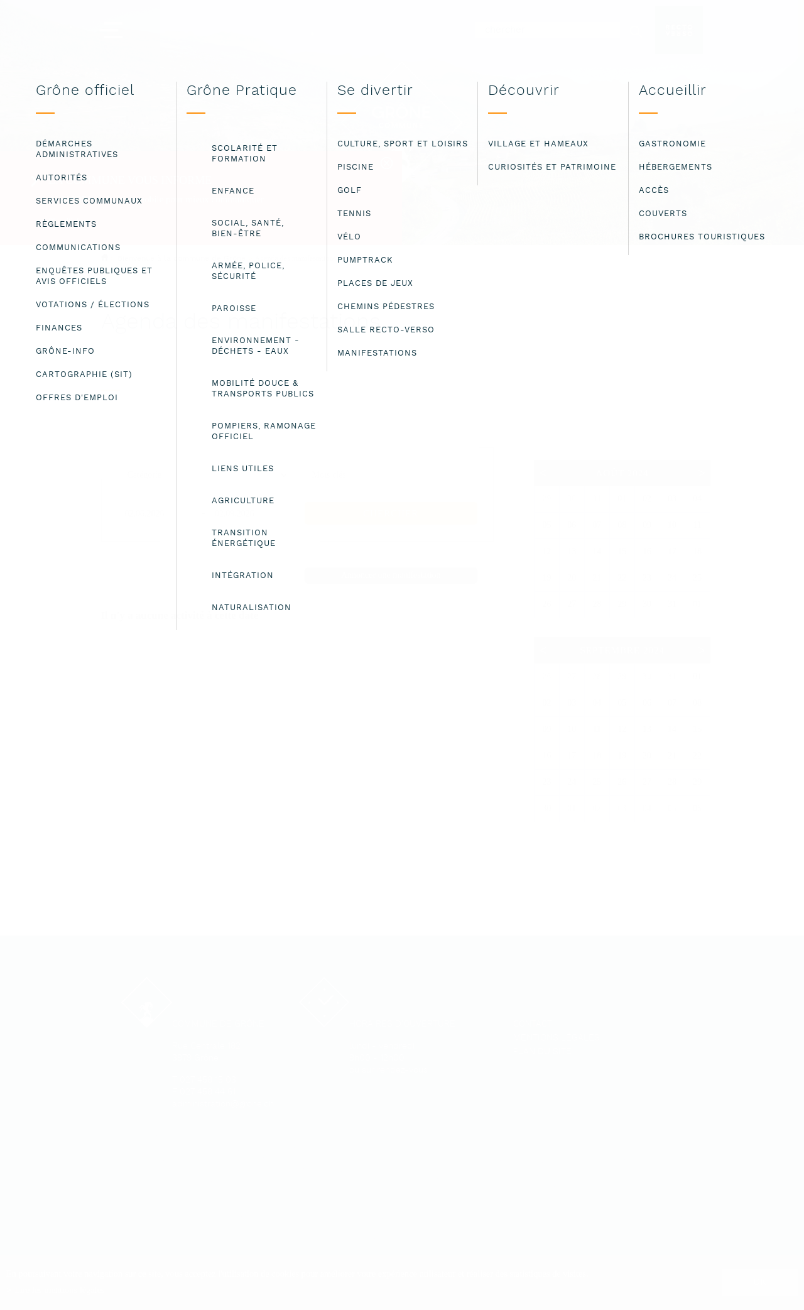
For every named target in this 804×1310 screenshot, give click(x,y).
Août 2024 (622, 473)
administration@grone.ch (223, 1104)
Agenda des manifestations (295, 258)
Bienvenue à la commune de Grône (181, 258)
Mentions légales (556, 1038)
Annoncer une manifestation (391, 575)
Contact (532, 1024)
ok (760, 1282)
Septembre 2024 (622, 650)
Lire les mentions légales (59, 1290)
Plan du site (542, 1052)
